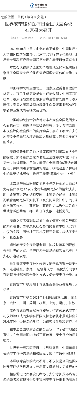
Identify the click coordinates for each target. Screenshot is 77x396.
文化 (40, 17)
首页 (20, 17)
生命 (20, 386)
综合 (30, 17)
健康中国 (34, 386)
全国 (26, 386)
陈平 (42, 386)
